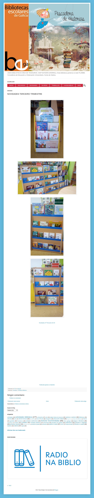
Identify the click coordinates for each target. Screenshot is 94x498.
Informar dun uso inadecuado (16, 430)
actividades (10, 417)
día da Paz (32, 418)
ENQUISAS (69, 418)
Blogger (56, 490)
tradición (9, 426)
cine (15, 419)
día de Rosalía (40, 419)
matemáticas (10, 422)
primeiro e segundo (81, 422)
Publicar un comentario (15, 398)
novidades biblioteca (22, 390)
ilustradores (20, 421)
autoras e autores (71, 417)
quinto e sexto (53, 424)
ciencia (9, 419)
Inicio (47, 401)
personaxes (46, 422)
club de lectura (22, 419)
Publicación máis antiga (80, 401)
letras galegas (67, 421)
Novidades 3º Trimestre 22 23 (47, 323)
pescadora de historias (57, 422)
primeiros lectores (15, 424)
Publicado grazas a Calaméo (47, 384)
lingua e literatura (79, 421)
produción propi (27, 424)
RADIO (62, 424)
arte (46, 417)
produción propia (35, 424)
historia (85, 419)
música (16, 422)
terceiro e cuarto (79, 424)
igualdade (12, 421)
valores (16, 426)
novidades (15, 390)
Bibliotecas (81, 417)
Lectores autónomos (32, 421)
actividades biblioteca (23, 417)
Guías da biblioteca (77, 418)
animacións (40, 417)
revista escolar (69, 424)
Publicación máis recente (14, 401)
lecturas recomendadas (50, 421)
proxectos (44, 424)
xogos (22, 426)
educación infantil (59, 419)
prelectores (68, 422)
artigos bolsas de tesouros (56, 417)
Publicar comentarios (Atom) (22, 404)
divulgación (48, 419)
